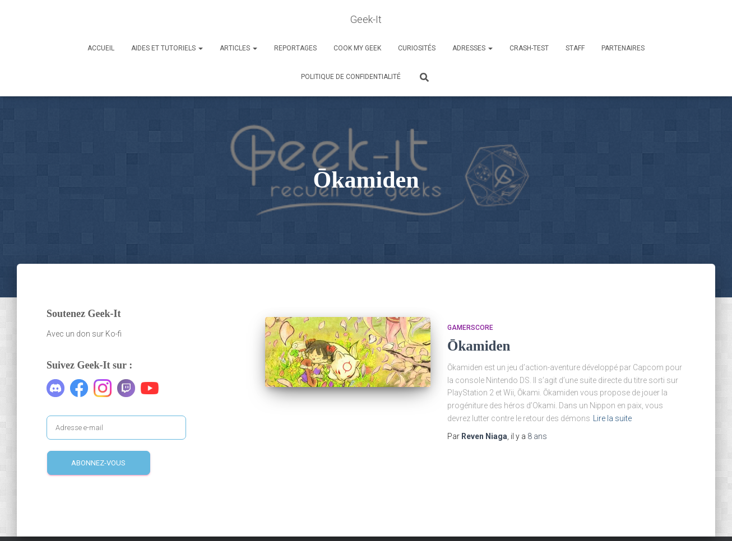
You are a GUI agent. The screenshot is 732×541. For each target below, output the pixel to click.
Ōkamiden (479, 345)
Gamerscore (470, 328)
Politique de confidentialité (351, 77)
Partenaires (623, 48)
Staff (575, 48)
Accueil (100, 48)
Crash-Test (529, 48)
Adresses (472, 48)
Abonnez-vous (98, 463)
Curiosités (417, 48)
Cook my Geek (357, 48)
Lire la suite (612, 418)
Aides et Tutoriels (167, 48)
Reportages (295, 48)
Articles (238, 48)
